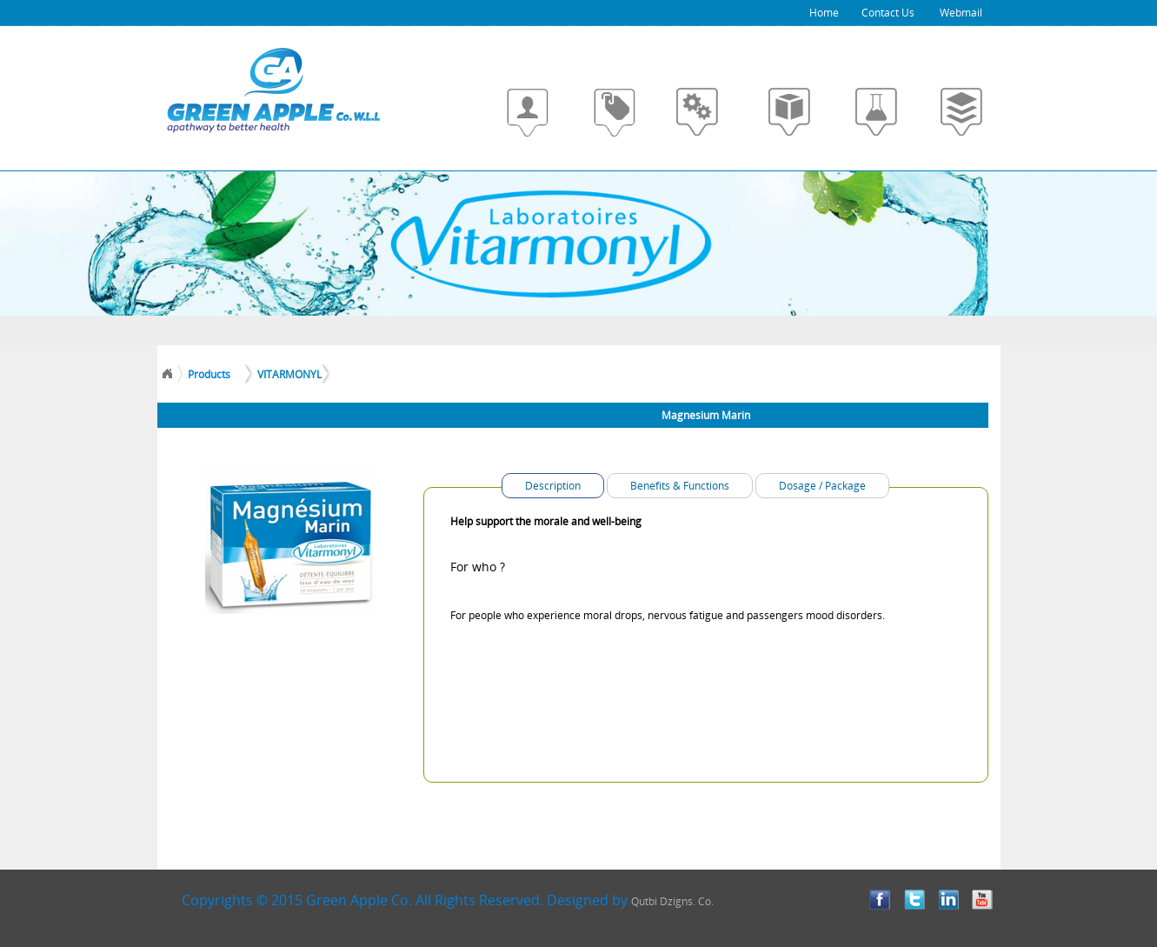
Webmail (948, 12)
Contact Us (887, 12)
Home (824, 12)
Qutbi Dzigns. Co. (672, 901)
